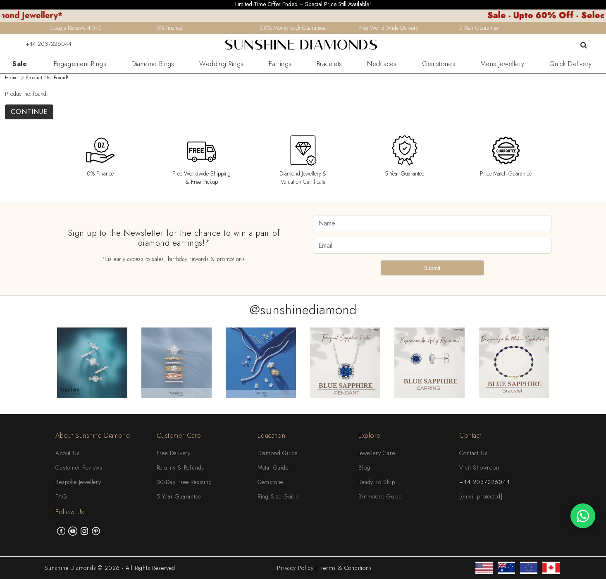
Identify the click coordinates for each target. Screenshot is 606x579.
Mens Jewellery (502, 64)
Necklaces (382, 64)
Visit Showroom (480, 467)
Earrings (280, 64)
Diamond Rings (152, 64)
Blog (364, 467)
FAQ (61, 496)
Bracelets (329, 64)
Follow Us (69, 512)
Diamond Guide (278, 453)
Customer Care (179, 435)
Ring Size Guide (278, 496)
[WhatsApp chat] (582, 515)
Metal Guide (273, 467)
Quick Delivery (570, 64)
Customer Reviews (79, 467)
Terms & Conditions (346, 568)
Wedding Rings (221, 64)
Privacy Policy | (297, 568)
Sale (19, 64)
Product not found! (47, 77)
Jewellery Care (376, 453)
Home (11, 77)
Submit (432, 268)
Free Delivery (174, 453)
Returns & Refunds (181, 467)
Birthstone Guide (380, 496)
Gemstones (439, 64)
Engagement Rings (80, 64)
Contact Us (473, 453)
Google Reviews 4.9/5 (76, 28)
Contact (470, 435)
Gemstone (270, 482)
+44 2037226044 (43, 44)
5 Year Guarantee (179, 496)
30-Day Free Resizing (184, 482)
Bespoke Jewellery (78, 482)
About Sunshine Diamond (92, 435)
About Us (67, 453)
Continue (29, 111)
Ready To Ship (376, 482)
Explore (369, 435)
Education (272, 435)
